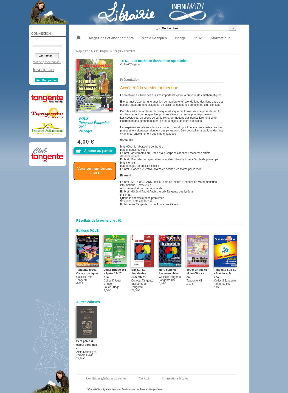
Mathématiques (154, 38)
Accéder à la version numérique (149, 88)
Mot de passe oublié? (47, 62)
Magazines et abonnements (111, 38)
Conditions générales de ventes (106, 378)
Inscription (43, 69)
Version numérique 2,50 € (94, 170)
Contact (144, 378)
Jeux (198, 38)
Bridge (180, 38)
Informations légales (175, 378)
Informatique (220, 38)
